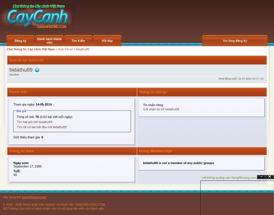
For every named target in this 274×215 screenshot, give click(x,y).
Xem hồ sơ (65, 49)
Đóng (269, 177)
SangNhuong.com (34, 197)
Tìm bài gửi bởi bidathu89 (34, 122)
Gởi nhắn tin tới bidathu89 (161, 109)
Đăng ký (20, 40)
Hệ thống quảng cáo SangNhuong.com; (229, 177)
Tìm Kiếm (78, 40)
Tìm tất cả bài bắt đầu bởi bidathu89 (42, 127)
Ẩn (261, 177)
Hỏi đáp (107, 40)
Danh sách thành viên (49, 40)
